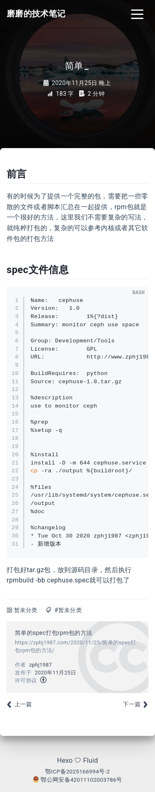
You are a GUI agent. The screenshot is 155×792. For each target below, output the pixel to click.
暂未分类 (26, 610)
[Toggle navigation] (137, 13)
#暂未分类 (67, 610)
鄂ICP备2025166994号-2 (77, 771)
